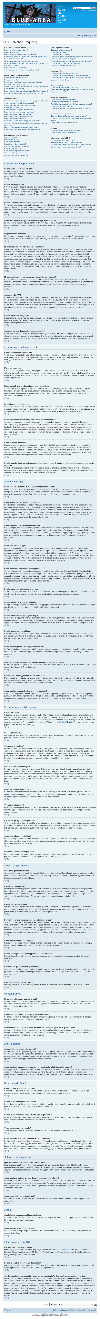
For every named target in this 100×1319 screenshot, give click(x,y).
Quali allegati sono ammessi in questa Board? (67, 130)
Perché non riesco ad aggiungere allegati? (19, 116)
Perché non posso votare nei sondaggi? (18, 114)
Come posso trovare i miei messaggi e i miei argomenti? (71, 108)
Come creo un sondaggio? (13, 107)
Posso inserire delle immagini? (15, 144)
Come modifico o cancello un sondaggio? (18, 110)
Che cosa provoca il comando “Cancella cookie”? (21, 70)
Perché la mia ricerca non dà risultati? (64, 102)
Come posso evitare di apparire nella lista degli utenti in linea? (26, 56)
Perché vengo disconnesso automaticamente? (20, 54)
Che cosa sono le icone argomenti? (16, 155)
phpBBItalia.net (48, 1316)
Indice (9, 32)
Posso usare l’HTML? (12, 139)
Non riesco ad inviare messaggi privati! (64, 73)
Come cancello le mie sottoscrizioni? (64, 123)
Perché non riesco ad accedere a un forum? (19, 112)
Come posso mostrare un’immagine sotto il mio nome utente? (26, 86)
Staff (54, 1310)
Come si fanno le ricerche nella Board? (64, 99)
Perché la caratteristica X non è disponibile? (66, 142)
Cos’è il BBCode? (10, 137)
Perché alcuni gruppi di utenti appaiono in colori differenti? (71, 61)
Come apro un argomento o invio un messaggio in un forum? (25, 101)
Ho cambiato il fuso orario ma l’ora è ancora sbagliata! (23, 82)
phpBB (43, 1314)
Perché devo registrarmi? (13, 52)
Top (8, 179)
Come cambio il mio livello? (14, 89)
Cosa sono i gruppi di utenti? (61, 54)
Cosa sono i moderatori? (59, 52)
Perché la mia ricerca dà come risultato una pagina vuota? (71, 104)
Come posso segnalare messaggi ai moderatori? (21, 121)
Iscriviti (86, 36)
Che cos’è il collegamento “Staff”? (63, 65)
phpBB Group (65, 1250)
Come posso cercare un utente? (62, 106)
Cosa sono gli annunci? (12, 148)
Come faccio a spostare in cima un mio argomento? (22, 130)
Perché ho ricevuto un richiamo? (15, 118)
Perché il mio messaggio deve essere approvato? (21, 127)
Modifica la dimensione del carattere (93, 31)
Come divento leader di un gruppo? (63, 59)
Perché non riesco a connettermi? (16, 50)
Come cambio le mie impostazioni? (16, 77)
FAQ (78, 36)
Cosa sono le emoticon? (12, 142)
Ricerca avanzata (89, 10)
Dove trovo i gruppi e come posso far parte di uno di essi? (71, 56)
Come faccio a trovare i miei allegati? (64, 132)
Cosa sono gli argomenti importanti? (17, 151)
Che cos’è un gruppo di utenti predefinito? (65, 63)
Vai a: (46, 1304)
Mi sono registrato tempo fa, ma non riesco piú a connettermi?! (26, 63)
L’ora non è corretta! (11, 80)
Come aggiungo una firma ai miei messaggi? (20, 105)
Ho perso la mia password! (13, 59)
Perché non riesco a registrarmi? (15, 68)
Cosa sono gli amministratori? (61, 50)
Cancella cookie (63, 1310)
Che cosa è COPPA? (11, 65)
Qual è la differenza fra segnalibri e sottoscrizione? (69, 116)
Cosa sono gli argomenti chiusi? (15, 153)
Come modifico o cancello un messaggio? (19, 103)
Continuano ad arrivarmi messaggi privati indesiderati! (70, 75)
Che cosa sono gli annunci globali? (16, 146)
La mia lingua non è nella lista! (15, 84)
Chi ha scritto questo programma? (63, 140)
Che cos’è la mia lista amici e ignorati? (64, 87)
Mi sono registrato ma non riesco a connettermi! (21, 61)
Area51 (37, 1268)
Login (94, 36)
